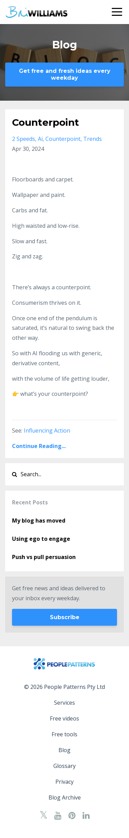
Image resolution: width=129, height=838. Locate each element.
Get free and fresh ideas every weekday (64, 74)
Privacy (64, 781)
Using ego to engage (41, 539)
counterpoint (62, 139)
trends (92, 139)
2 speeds (23, 139)
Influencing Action (47, 430)
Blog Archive (65, 797)
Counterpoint (45, 122)
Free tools (64, 734)
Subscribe (64, 617)
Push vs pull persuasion (44, 557)
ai (40, 139)
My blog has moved (38, 520)
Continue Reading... (39, 446)
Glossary (64, 766)
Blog (64, 750)
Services (64, 702)
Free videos (64, 718)
